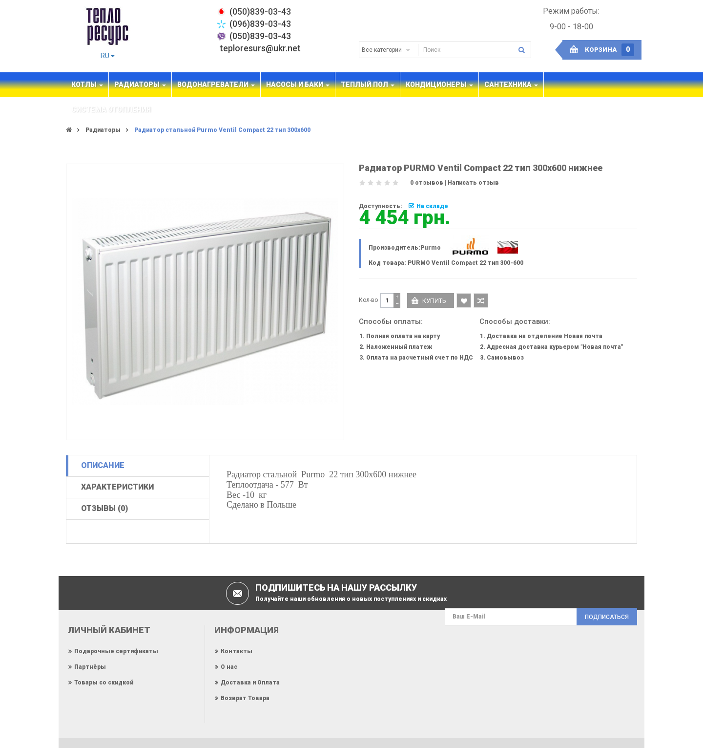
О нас (229, 666)
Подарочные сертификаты (116, 651)
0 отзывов (426, 182)
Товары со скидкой (103, 682)
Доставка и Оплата (250, 682)
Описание (102, 465)
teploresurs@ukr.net (260, 48)
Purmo (430, 247)
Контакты (236, 651)
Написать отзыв (473, 182)
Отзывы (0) (104, 508)
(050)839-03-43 (260, 36)
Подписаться (607, 617)
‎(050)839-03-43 (260, 11)
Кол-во (368, 300)
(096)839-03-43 (260, 24)
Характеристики (117, 487)
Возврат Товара (245, 698)
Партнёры (90, 666)
